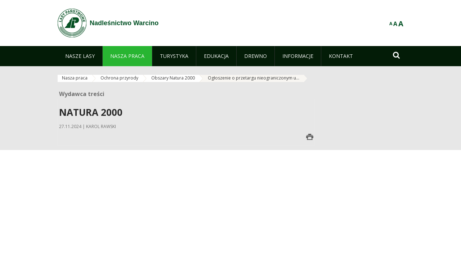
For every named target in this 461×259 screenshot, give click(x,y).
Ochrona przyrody (119, 78)
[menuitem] (80, 56)
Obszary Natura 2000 (173, 78)
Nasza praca (75, 78)
